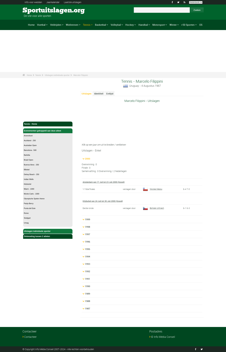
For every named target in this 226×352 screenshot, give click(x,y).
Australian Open (30, 145)
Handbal (143, 24)
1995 (87, 249)
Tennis (86, 24)
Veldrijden (55, 24)
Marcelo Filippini (80, 75)
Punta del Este (30, 208)
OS (200, 24)
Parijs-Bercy (28, 203)
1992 (87, 271)
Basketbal (100, 24)
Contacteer (30, 337)
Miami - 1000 (29, 189)
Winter (173, 24)
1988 (87, 301)
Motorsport (158, 24)
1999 (87, 219)
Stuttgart (27, 218)
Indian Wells (29, 179)
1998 (87, 226)
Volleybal (116, 24)
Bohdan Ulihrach (153, 208)
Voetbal (41, 24)
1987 (87, 308)
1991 (87, 278)
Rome (26, 213)
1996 (87, 241)
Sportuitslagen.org (34, 10)
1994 (87, 256)
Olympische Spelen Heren (34, 199)
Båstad (26, 170)
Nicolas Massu (152, 189)
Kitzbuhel (27, 184)
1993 (87, 263)
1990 (87, 286)
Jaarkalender (53, 2)
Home (31, 24)
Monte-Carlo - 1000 (31, 194)
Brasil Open (28, 160)
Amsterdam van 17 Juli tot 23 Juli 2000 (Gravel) (104, 182)
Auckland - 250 (30, 140)
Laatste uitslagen (72, 2)
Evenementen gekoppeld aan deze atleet (48, 130)
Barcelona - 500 (30, 150)
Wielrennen (72, 24)
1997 (87, 234)
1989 (87, 293)
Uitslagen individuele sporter (57, 75)
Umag (26, 223)
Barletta (27, 155)
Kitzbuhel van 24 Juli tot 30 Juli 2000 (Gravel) (103, 201)
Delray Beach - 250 (31, 174)
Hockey (129, 24)
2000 (87, 158)
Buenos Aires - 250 (31, 165)
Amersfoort (28, 136)
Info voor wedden (33, 2)
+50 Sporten (188, 24)
